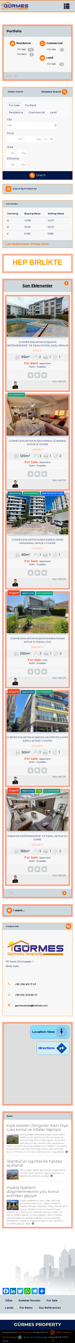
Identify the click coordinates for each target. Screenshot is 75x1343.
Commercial (51, 43)
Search (37, 175)
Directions (53, 1048)
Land (46, 58)
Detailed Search (54, 91)
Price (10, 133)
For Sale (25, 50)
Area (10, 147)
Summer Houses (29, 1300)
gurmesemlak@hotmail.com (27, 1005)
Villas (8, 1300)
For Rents (26, 1307)
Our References (50, 1307)
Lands (9, 1307)
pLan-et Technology (32, 1337)
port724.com (24, 1332)
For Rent (25, 54)
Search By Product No (25, 189)
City (9, 119)
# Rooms (13, 158)
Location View (50, 1032)
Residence (20, 43)
